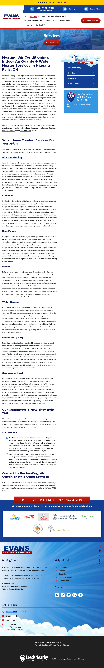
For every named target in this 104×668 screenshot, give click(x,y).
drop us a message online (26, 488)
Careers (62, 571)
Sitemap (66, 645)
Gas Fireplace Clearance (54, 16)
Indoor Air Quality (12, 337)
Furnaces (7, 195)
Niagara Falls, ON (17, 570)
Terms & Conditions (42, 645)
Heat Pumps (9, 231)
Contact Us (41, 25)
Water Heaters (10, 302)
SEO (69, 659)
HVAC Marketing (58, 659)
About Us (51, 21)
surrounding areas (36, 570)
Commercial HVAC (12, 373)
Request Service (12, 616)
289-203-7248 (45, 8)
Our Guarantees (65, 577)
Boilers (6, 266)
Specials (28, 25)
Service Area (65, 21)
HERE (63, 2)
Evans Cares (64, 581)
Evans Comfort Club (33, 21)
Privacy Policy (56, 645)
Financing (63, 567)
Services (34, 16)
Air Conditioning (12, 157)
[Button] (69, 9)
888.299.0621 (48, 10)
